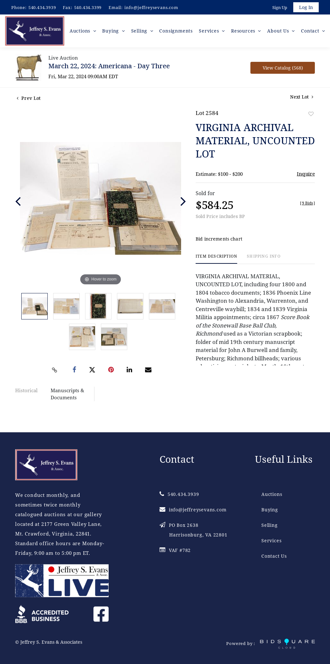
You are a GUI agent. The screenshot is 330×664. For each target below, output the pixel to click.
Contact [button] (311, 32)
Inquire (306, 175)
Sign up (279, 8)
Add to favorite (311, 115)
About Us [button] (279, 32)
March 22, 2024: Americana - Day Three (109, 67)
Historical (26, 392)
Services (271, 540)
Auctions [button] (83, 32)
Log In (306, 8)
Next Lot (301, 98)
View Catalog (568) (283, 70)
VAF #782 (175, 550)
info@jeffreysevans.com (151, 7)
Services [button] (211, 32)
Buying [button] (114, 32)
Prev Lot (29, 100)
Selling (269, 525)
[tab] (216, 261)
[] (307, 205)
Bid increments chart (219, 241)
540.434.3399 (88, 7)
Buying (269, 510)
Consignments (177, 32)
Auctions (271, 494)
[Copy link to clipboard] (55, 372)
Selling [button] (141, 32)
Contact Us (274, 556)
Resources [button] (244, 32)
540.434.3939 (42, 7)
